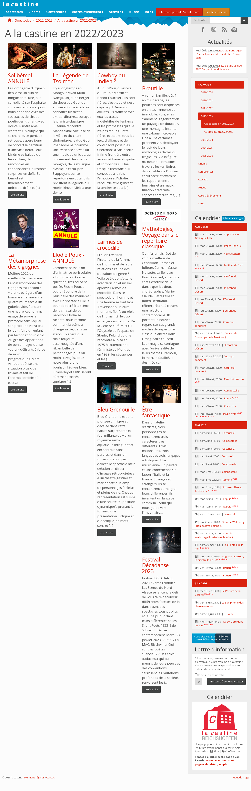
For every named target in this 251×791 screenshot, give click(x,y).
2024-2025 (207, 147)
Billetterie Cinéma (216, 12)
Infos (149, 12)
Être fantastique (156, 412)
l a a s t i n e (20, 4)
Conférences (56, 12)
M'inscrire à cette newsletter (226, 681)
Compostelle (231, 390)
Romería (229, 398)
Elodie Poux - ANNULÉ (68, 257)
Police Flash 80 (232, 246)
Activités (116, 12)
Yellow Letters (232, 253)
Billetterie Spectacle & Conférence (179, 12)
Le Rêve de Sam (233, 265)
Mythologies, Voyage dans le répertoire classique (160, 237)
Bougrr (227, 568)
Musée (134, 12)
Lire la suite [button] (17, 194)
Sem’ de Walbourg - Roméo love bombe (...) (219, 524)
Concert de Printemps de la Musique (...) (216, 335)
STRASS (228, 614)
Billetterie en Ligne (233, 218)
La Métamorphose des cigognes (27, 260)
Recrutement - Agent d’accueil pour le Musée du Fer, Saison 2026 (219, 54)
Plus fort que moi (234, 379)
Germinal (229, 514)
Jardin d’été (229, 414)
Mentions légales (34, 777)
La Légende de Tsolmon (71, 78)
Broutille (152, 88)
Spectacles (14, 12)
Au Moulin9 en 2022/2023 (218, 132)
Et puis (227, 499)
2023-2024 (207, 140)
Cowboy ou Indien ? (111, 78)
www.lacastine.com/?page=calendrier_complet (214, 762)
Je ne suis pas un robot (210, 675)
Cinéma (34, 12)
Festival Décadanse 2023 (155, 565)
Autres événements (87, 12)
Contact (50, 777)
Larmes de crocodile (110, 244)
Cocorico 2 (230, 406)
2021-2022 (207, 108)
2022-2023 (44, 20)
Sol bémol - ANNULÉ (21, 78)
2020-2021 (207, 100)
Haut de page (241, 777)
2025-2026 (207, 155)
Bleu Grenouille (116, 409)
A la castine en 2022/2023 (77, 20)
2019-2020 (207, 92)
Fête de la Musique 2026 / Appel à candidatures (219, 67)
